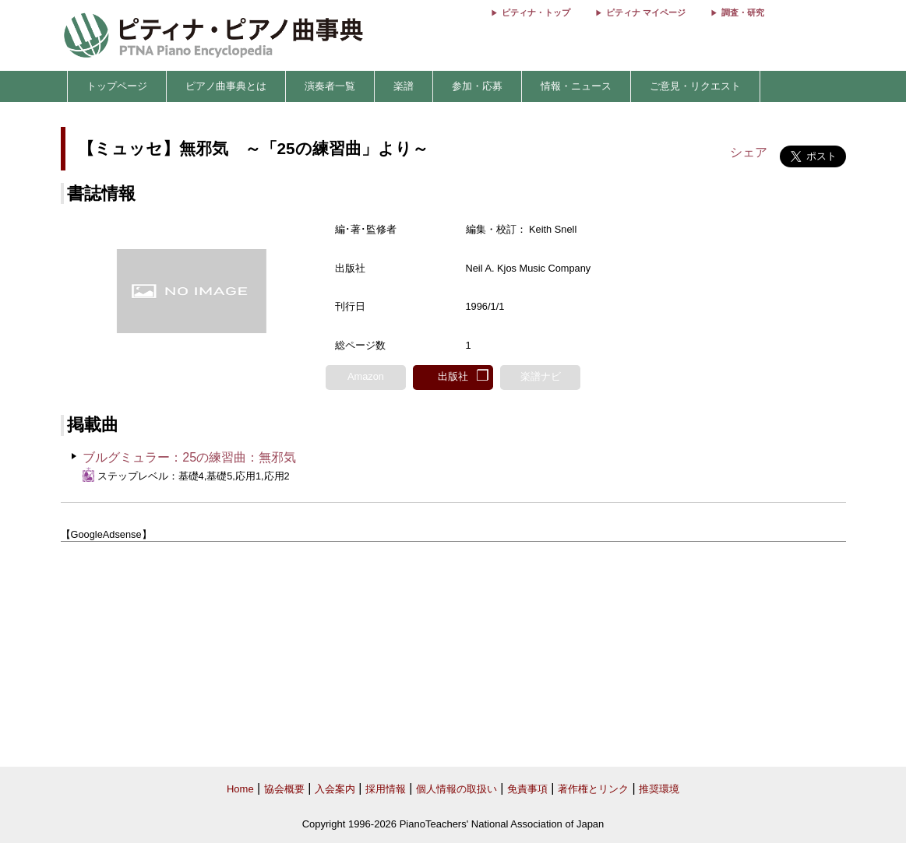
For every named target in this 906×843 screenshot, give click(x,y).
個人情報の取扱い (456, 789)
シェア (748, 152)
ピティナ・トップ (536, 12)
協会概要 (284, 789)
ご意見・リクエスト (695, 86)
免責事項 (527, 789)
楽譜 (403, 86)
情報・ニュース (576, 86)
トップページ (116, 86)
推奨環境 (659, 789)
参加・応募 (477, 86)
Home (240, 789)
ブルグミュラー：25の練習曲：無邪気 (189, 457)
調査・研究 (742, 12)
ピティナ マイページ (646, 12)
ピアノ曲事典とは (225, 86)
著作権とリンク (593, 789)
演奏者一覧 (330, 86)
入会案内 (335, 789)
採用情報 (385, 789)
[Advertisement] (453, 655)
